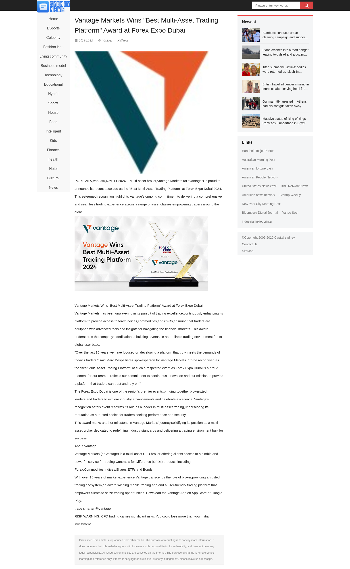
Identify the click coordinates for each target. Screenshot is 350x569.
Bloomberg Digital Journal (260, 212)
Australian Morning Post (258, 159)
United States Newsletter (259, 186)
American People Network (260, 177)
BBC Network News (294, 186)
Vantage (107, 40)
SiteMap (247, 251)
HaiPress (122, 40)
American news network (258, 195)
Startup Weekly (290, 195)
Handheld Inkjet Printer (258, 151)
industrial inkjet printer (257, 221)
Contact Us (249, 244)
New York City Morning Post (261, 204)
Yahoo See (289, 212)
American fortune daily (257, 168)
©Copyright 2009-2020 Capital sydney (268, 237)
